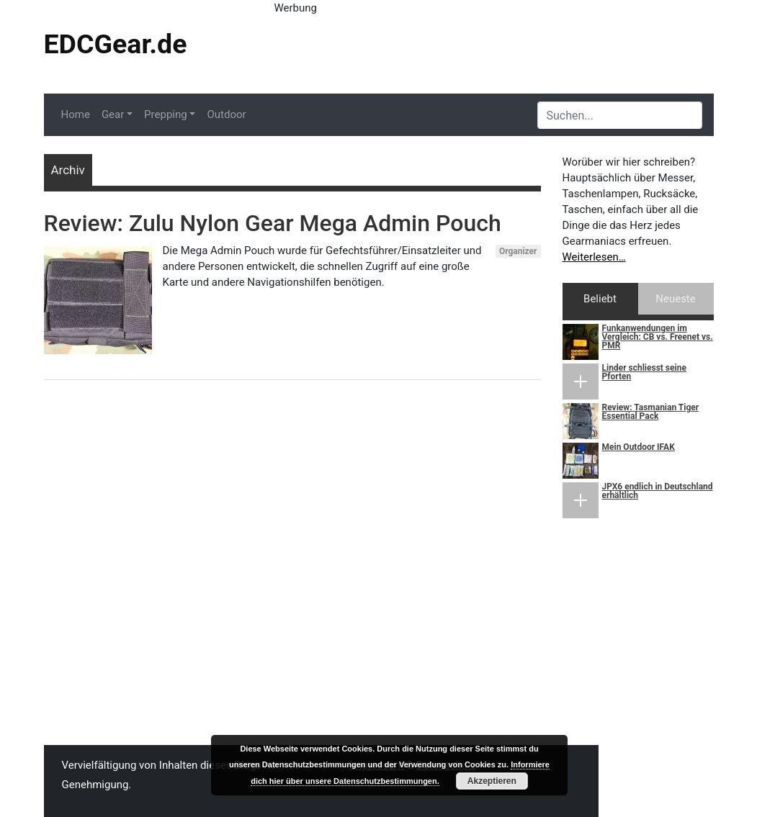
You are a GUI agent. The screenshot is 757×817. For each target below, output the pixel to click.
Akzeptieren (491, 781)
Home (75, 114)
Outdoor (226, 114)
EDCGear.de (115, 44)
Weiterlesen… (594, 256)
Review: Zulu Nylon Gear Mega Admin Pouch (272, 223)
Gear (113, 114)
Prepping (165, 114)
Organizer (518, 251)
